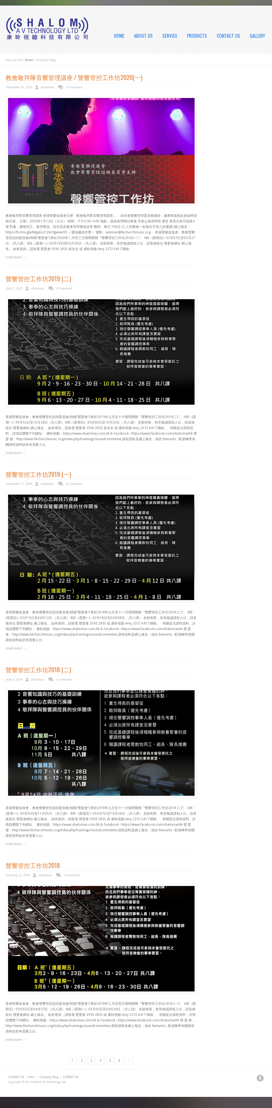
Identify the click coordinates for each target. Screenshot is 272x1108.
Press (31, 1077)
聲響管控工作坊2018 (33, 865)
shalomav (47, 87)
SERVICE (169, 36)
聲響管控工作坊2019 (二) (38, 278)
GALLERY (257, 36)
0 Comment (74, 87)
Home (29, 60)
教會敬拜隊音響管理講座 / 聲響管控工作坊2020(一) (74, 77)
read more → (16, 257)
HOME (119, 36)
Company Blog (48, 1077)
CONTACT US (228, 36)
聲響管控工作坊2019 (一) (38, 474)
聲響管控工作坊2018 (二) (38, 669)
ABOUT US (143, 36)
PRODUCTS (197, 36)
